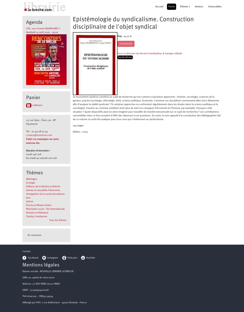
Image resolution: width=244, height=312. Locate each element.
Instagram (50, 258)
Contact (26, 251)
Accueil (159, 6)
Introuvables (215, 6)
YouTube (90, 258)
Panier (171, 6)
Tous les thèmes (58, 220)
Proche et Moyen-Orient (38, 205)
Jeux (28, 198)
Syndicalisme (125, 57)
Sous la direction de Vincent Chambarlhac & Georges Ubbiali (149, 53)
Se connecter (34, 235)
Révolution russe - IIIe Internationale (45, 209)
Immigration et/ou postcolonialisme (45, 194)
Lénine (29, 201)
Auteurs (199, 6)
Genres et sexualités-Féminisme (43, 190)
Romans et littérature (37, 213)
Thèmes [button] (184, 6)
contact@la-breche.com (39, 135)
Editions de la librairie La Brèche (43, 186)
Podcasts (69, 258)
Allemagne (31, 179)
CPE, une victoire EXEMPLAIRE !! (43, 28)
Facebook (30, 258)
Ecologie (30, 183)
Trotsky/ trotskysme (36, 216)
